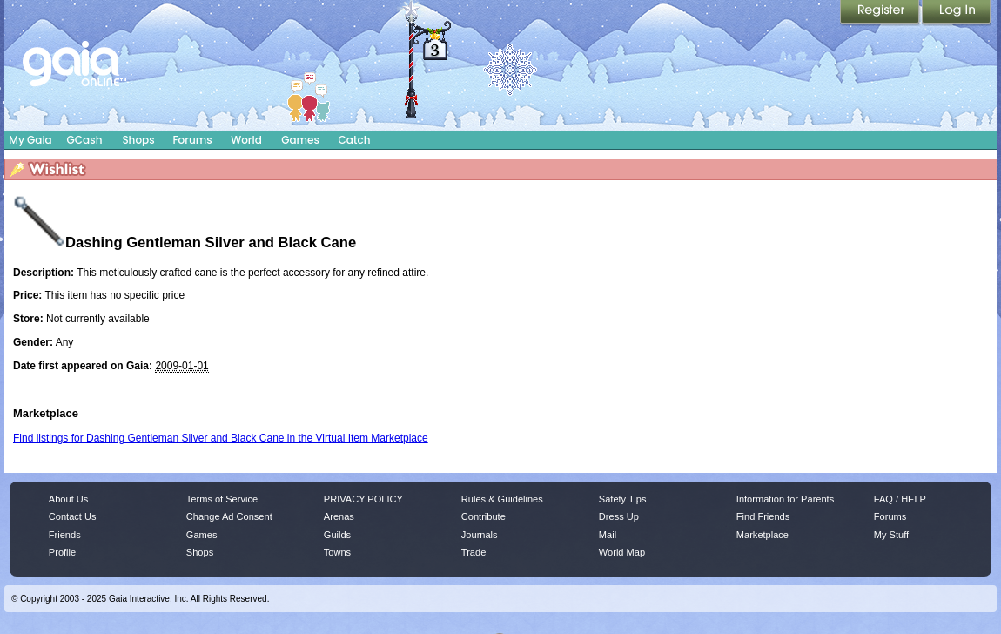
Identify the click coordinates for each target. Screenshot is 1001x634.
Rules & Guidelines (502, 499)
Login (956, 13)
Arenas (339, 516)
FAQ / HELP (900, 499)
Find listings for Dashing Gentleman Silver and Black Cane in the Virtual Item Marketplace (220, 438)
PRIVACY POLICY (363, 499)
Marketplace (762, 534)
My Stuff (891, 534)
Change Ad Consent (229, 516)
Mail (607, 534)
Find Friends (762, 516)
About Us (68, 499)
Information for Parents (785, 499)
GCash (85, 139)
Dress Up (619, 516)
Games (300, 139)
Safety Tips (623, 499)
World (246, 139)
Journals (479, 534)
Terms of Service (222, 499)
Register (881, 13)
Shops (138, 139)
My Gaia (30, 139)
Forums (192, 139)
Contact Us (73, 516)
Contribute (483, 516)
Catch (355, 139)
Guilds (337, 534)
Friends (65, 534)
